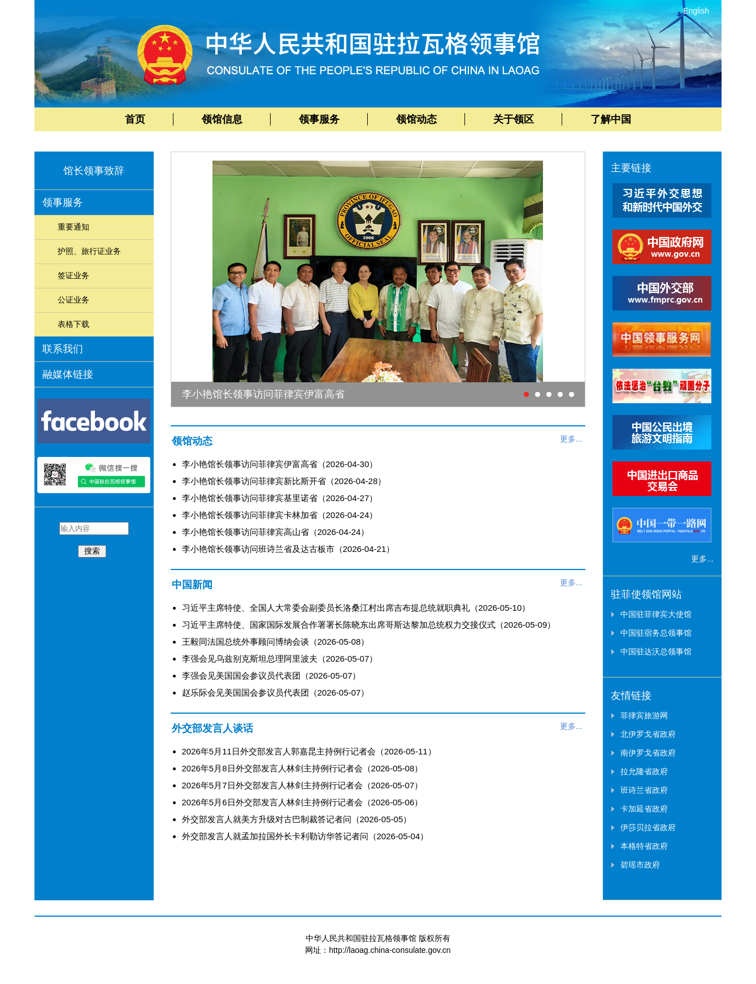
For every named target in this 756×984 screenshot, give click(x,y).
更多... (571, 438)
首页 (135, 119)
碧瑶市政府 (640, 864)
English (696, 10)
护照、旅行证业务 (89, 251)
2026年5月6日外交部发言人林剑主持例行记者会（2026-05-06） (302, 802)
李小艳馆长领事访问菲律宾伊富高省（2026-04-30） (280, 464)
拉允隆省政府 (644, 771)
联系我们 (62, 349)
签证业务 (73, 275)
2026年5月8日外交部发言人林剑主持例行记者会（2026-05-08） (302, 768)
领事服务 (319, 119)
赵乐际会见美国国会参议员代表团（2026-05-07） (276, 692)
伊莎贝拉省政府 (648, 827)
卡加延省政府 (644, 808)
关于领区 (513, 119)
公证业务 (73, 299)
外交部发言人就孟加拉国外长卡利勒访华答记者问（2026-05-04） (305, 836)
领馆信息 (222, 119)
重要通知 (73, 226)
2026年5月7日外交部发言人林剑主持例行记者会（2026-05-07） (302, 785)
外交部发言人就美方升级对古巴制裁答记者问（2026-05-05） (297, 819)
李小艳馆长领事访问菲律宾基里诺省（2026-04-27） (280, 498)
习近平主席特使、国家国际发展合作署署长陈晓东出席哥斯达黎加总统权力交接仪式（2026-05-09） (369, 624)
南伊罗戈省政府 (648, 752)
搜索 (92, 550)
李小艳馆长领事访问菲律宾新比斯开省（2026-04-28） (284, 481)
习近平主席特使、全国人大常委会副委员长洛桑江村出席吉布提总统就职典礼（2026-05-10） (356, 607)
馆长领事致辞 (93, 170)
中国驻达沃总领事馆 (656, 651)
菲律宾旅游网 (644, 715)
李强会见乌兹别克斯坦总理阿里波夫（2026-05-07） (280, 658)
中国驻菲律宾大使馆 (656, 614)
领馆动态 (416, 119)
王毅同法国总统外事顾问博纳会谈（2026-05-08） (276, 641)
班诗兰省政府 (644, 790)
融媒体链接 (67, 374)
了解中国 (610, 119)
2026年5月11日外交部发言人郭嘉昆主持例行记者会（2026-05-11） (309, 751)
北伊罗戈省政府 (648, 734)
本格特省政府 (644, 846)
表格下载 (73, 324)
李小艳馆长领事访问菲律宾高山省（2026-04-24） (276, 532)
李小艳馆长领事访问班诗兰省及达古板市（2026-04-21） (288, 549)
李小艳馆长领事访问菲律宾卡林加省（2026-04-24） (280, 515)
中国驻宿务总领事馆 (656, 632)
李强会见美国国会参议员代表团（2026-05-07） (271, 675)
